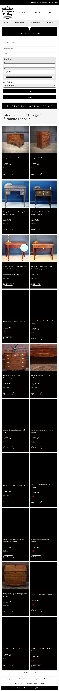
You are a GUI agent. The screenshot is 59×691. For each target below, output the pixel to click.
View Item (8, 174)
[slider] (5, 77)
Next (35, 672)
